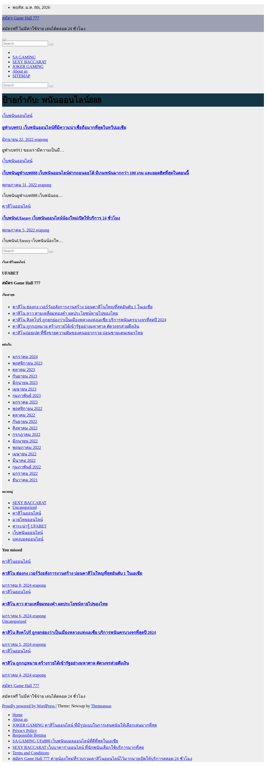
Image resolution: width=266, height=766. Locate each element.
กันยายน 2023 (24, 376)
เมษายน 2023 (24, 389)
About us (20, 71)
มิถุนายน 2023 (25, 382)
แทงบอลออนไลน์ (27, 539)
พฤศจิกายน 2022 (27, 408)
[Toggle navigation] (4, 39)
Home (17, 715)
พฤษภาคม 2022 (26, 447)
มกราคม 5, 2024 (17, 644)
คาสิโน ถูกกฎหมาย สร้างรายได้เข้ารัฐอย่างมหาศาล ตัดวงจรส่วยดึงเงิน (75, 326)
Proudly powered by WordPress (29, 706)
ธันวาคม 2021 (25, 480)
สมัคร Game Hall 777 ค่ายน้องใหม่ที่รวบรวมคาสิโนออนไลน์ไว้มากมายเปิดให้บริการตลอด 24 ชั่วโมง (102, 758)
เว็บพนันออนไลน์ (17, 115)
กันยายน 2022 (24, 421)
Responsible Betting (29, 735)
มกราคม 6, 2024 (17, 616)
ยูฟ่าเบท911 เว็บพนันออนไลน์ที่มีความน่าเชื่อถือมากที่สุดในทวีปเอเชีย (64, 127)
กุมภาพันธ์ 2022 (26, 467)
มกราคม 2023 (25, 402)
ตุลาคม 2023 (23, 369)
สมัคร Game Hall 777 (20, 18)
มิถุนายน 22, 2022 (18, 139)
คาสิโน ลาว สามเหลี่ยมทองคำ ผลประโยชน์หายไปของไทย (65, 313)
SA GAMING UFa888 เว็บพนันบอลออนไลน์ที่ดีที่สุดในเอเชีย (65, 741)
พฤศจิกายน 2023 (27, 363)
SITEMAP (21, 76)
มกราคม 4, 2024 (17, 675)
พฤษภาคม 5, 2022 (19, 230)
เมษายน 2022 (24, 454)
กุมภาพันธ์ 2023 (26, 395)
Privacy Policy (24, 730)
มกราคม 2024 (25, 356)
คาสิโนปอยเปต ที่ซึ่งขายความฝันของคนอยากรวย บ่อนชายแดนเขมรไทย (77, 333)
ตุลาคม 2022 (23, 415)
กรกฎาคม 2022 (26, 434)
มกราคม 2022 (25, 473)
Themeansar (101, 706)
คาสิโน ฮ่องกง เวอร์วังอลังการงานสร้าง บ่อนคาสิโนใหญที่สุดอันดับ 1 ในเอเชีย (82, 307)
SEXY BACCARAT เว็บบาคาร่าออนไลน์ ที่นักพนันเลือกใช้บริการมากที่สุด (78, 747)
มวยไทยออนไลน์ (27, 519)
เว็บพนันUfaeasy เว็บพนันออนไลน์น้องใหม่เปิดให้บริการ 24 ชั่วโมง (61, 218)
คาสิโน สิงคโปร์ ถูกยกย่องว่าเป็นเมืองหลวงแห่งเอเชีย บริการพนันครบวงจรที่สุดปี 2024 (89, 320)
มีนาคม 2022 (24, 460)
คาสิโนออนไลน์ (16, 206)
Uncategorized (24, 507)
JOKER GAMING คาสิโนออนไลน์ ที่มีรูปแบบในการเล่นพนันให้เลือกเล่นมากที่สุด (84, 725)
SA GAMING (24, 57)
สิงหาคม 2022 (24, 428)
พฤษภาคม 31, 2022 (20, 185)
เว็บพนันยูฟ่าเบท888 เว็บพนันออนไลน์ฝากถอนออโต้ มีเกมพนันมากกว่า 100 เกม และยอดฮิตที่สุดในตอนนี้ (95, 173)
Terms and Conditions (30, 753)
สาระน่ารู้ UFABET (29, 526)
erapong (41, 139)
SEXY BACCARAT (29, 62)
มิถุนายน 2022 (25, 441)
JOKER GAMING (28, 66)
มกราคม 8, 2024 (17, 585)
